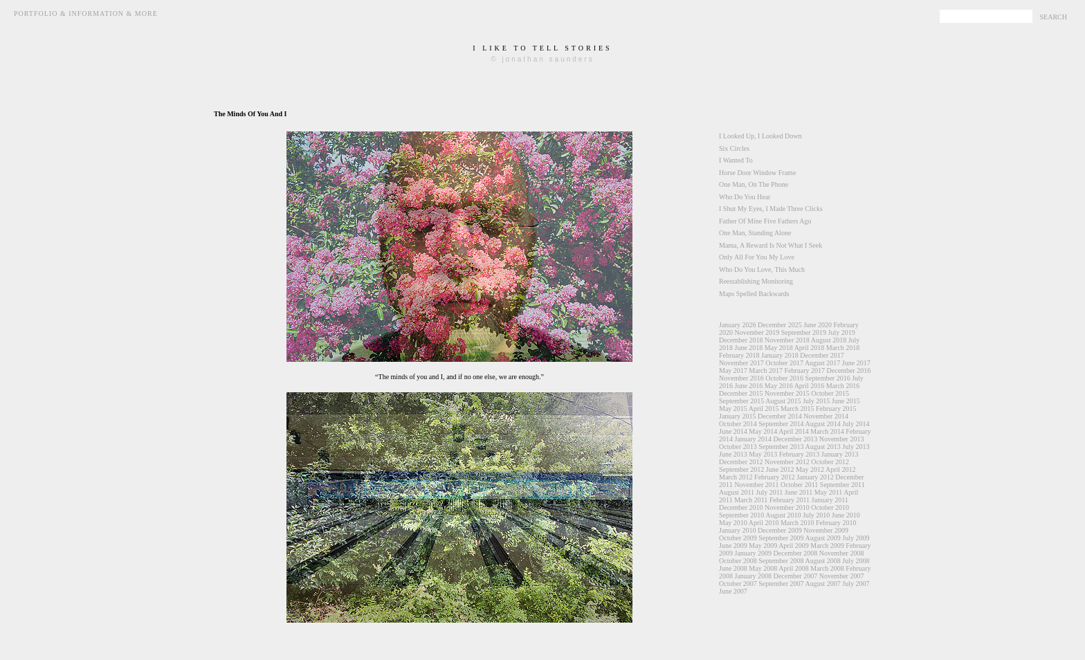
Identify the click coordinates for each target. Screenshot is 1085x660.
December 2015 (741, 393)
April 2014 (793, 431)
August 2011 (736, 492)
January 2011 (830, 500)
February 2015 (836, 408)
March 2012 (736, 477)
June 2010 (846, 515)
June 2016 (749, 385)
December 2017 (822, 355)
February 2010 (836, 522)
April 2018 (809, 347)
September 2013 (780, 446)
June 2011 (798, 492)
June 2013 (733, 454)
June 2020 (817, 325)
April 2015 (764, 408)
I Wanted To (736, 160)
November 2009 (825, 530)
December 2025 (780, 325)
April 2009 (793, 545)
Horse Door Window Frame (757, 172)
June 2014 (733, 431)
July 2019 (841, 332)
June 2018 (749, 347)
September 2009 (780, 538)
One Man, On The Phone (753, 184)
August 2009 (822, 538)
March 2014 (827, 431)
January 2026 (737, 325)
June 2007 (733, 591)
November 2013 (841, 439)
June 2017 (856, 363)
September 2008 (780, 561)
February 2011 (789, 500)
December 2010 (741, 507)
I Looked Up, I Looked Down (760, 136)
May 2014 (763, 431)
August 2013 (822, 446)
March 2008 (827, 568)
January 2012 (815, 477)
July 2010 (816, 515)
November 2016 (741, 378)
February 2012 (774, 477)
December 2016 (849, 370)
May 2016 (779, 385)
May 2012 (810, 469)
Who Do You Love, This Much (762, 269)
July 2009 (855, 538)
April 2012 (841, 469)
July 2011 (769, 492)
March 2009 (827, 545)
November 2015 (787, 393)
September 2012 (741, 469)
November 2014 (825, 416)
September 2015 (741, 401)
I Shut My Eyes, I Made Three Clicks (771, 208)
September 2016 (827, 378)
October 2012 (830, 462)
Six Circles (734, 148)
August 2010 (783, 515)
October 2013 (738, 446)
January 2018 (780, 355)
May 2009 (763, 545)
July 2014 (855, 424)
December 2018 (741, 340)
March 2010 (797, 522)
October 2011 (799, 484)
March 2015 (797, 408)
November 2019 (757, 332)
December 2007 (796, 576)
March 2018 (843, 347)
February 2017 (804, 370)
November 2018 (787, 340)
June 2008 (733, 568)
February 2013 (799, 454)
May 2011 (828, 492)
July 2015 (816, 401)
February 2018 (739, 355)
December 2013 (796, 439)
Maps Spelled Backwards (754, 293)
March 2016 (843, 385)
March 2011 (750, 500)
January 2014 (753, 439)
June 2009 (733, 545)
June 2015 (846, 401)
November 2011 (756, 484)
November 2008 (841, 553)
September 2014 (780, 424)
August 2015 (783, 401)
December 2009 (780, 530)
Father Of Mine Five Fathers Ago (765, 221)
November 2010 (787, 507)
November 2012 (787, 462)
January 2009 (753, 553)
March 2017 (766, 370)
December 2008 (796, 553)
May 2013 (763, 454)
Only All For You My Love (756, 257)
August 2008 (822, 561)
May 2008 (763, 568)
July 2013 (855, 446)
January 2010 (737, 530)
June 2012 (780, 469)
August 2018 (828, 340)
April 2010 (764, 522)
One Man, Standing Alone (755, 233)
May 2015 (733, 408)
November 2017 (741, 363)
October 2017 (784, 363)
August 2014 (822, 424)
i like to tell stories (542, 48)
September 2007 (780, 583)
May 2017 (733, 370)
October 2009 (738, 538)
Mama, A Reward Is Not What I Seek (770, 245)
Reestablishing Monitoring (756, 281)
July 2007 (855, 583)
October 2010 (830, 507)
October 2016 (784, 378)
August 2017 (822, 363)
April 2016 (809, 385)
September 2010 (741, 515)
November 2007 (841, 576)
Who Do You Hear (744, 197)
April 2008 (793, 568)
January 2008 (753, 576)
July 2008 (855, 561)
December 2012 (741, 462)
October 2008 (738, 561)
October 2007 (738, 583)
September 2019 (803, 332)
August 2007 (822, 583)
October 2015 (830, 393)
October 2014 (738, 424)
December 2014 (780, 416)
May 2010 (733, 522)
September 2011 (842, 484)
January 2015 (737, 416)
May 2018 (779, 347)
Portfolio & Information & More (86, 13)
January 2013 (840, 454)
